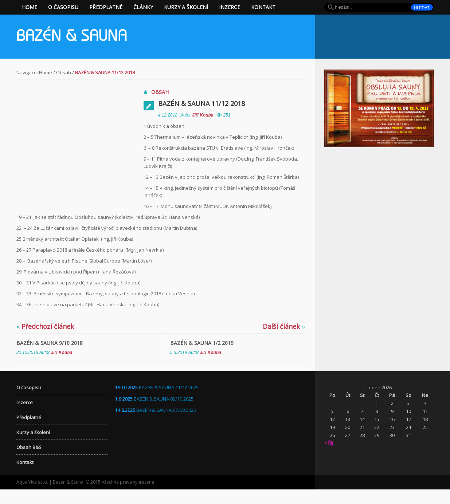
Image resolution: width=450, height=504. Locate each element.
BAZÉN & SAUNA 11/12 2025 (169, 402)
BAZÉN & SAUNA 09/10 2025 (163, 413)
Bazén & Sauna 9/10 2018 (49, 357)
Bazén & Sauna (71, 37)
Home (29, 7)
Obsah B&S (29, 461)
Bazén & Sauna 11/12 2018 (201, 103)
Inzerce (229, 7)
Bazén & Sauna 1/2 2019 (202, 357)
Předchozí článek (45, 340)
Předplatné (105, 7)
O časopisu (63, 7)
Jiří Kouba (203, 115)
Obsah (63, 72)
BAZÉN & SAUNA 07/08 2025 (166, 424)
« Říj (328, 457)
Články (143, 7)
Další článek (284, 340)
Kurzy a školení (186, 7)
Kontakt (263, 7)
